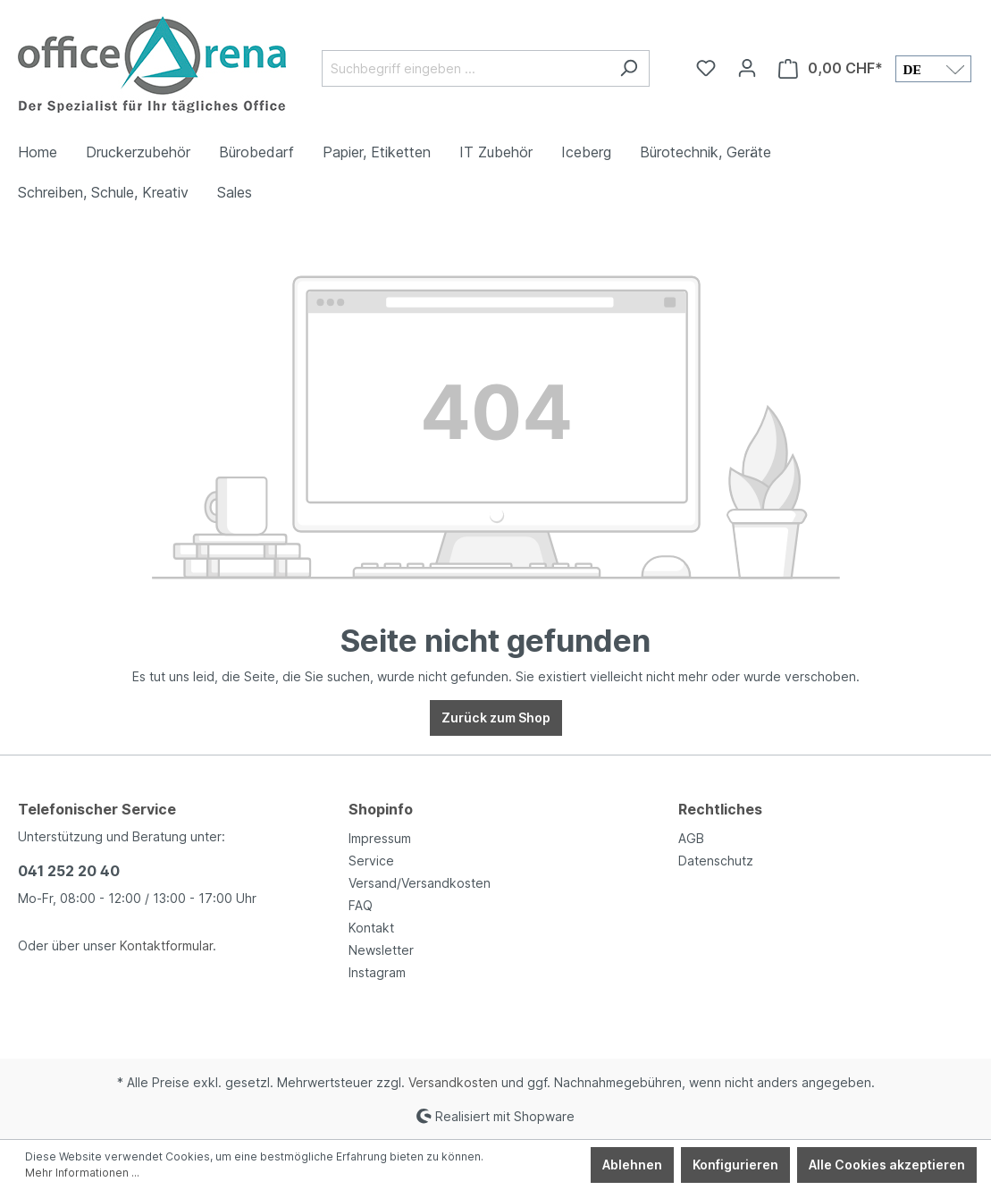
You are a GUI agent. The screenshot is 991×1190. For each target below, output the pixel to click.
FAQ (361, 905)
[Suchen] (629, 68)
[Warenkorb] (831, 68)
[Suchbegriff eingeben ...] (465, 68)
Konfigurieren (735, 1164)
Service (371, 860)
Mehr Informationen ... (82, 1172)
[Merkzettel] (705, 68)
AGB (691, 838)
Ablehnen (632, 1164)
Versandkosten (453, 1082)
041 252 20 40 (69, 871)
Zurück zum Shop (495, 717)
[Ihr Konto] (747, 68)
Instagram (377, 972)
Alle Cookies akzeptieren (887, 1164)
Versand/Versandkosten (420, 882)
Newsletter (381, 950)
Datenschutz (715, 860)
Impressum (380, 838)
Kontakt (371, 927)
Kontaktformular (166, 945)
